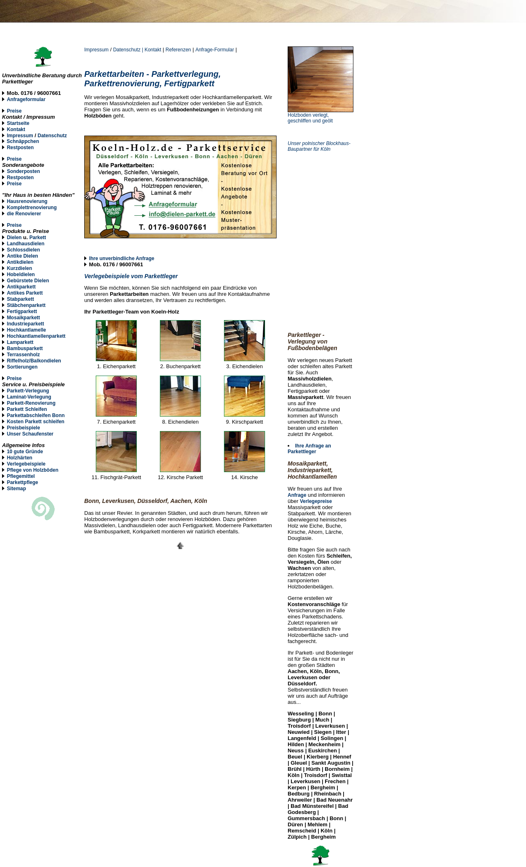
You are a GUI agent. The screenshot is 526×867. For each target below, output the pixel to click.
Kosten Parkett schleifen (36, 421)
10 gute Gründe (25, 451)
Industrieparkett (25, 324)
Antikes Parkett (25, 293)
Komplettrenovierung (32, 207)
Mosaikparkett (23, 318)
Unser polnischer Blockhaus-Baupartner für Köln (319, 146)
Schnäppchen (23, 141)
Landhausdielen (25, 244)
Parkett (37, 237)
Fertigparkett (22, 311)
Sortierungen (22, 367)
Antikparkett (21, 287)
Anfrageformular (26, 99)
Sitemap (16, 488)
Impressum (96, 50)
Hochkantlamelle (26, 330)
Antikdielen (20, 262)
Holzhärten (19, 458)
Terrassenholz (23, 354)
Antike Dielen (22, 256)
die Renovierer (24, 214)
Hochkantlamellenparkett (36, 336)
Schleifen (36, 409)
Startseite (18, 123)
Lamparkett (20, 342)
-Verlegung (36, 391)
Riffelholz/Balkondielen (34, 361)
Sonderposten (23, 171)
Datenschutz (127, 50)
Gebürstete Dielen (28, 281)
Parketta (16, 415)
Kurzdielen (19, 268)
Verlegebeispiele (26, 464)
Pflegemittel (21, 476)
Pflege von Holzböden (32, 470)
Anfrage (297, 495)
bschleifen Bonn (45, 415)
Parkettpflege (22, 482)
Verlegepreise (316, 501)
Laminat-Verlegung (29, 397)
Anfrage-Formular (214, 50)
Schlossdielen (23, 250)
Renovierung (40, 403)
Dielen (14, 237)
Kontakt (16, 129)
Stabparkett (20, 299)
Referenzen (178, 50)
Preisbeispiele (23, 428)
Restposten (20, 147)
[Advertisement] (329, 187)
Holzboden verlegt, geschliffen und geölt (310, 118)
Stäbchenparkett (26, 305)
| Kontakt (152, 50)
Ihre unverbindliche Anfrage (122, 258)
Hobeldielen (21, 274)
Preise (14, 111)
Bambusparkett (25, 348)
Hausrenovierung (27, 201)
